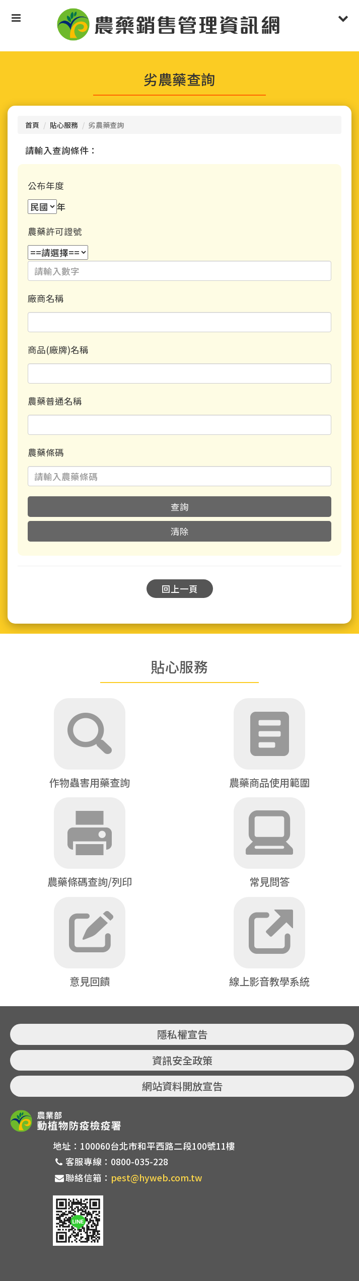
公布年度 (46, 185)
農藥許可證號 (55, 231)
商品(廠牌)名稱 (58, 349)
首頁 (32, 125)
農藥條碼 (46, 452)
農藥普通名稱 (55, 401)
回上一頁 (180, 588)
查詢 (180, 506)
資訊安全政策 (182, 1060)
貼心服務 (64, 125)
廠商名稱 (46, 298)
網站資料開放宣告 (182, 1086)
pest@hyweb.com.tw (156, 1177)
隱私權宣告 (182, 1034)
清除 (180, 531)
